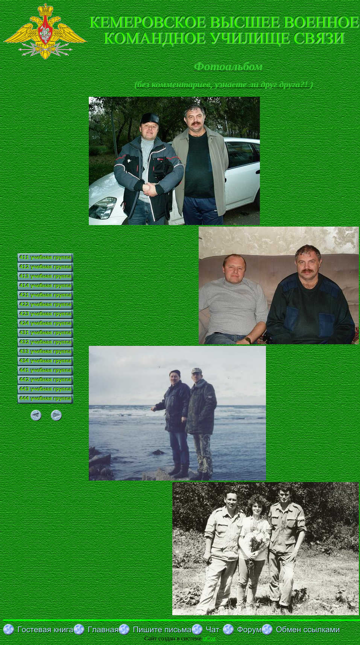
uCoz (209, 638)
